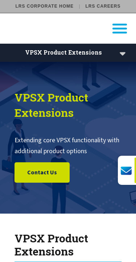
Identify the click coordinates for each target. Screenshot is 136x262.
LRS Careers (102, 6)
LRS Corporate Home (45, 6)
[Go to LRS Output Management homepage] (72, 28)
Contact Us (42, 173)
